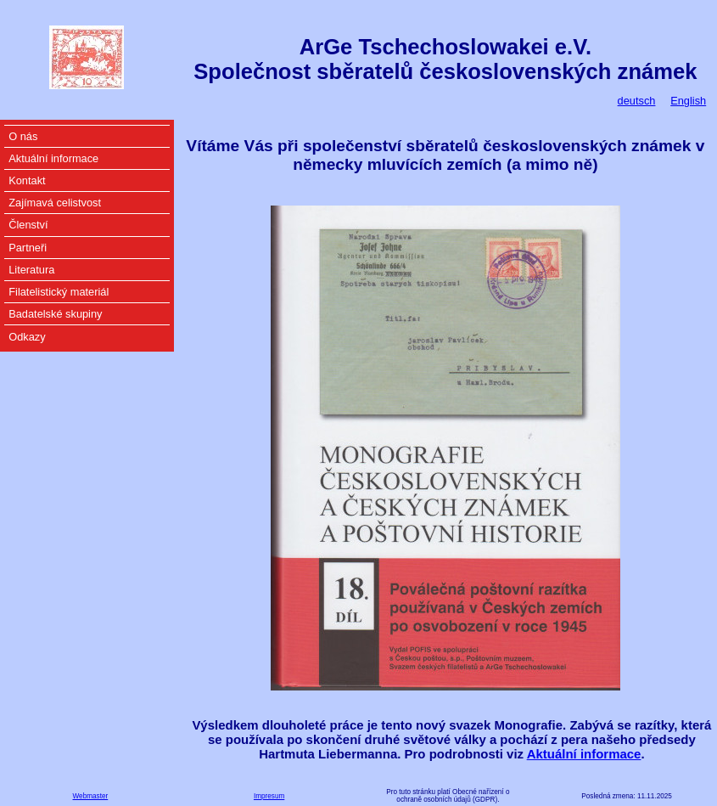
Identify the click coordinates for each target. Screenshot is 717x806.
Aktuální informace (584, 754)
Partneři (27, 247)
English (688, 100)
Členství (28, 224)
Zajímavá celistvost (54, 202)
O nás (22, 136)
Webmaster (91, 796)
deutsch (637, 100)
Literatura (31, 269)
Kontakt (26, 180)
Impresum (269, 796)
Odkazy (26, 336)
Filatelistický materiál (58, 291)
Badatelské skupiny (55, 313)
